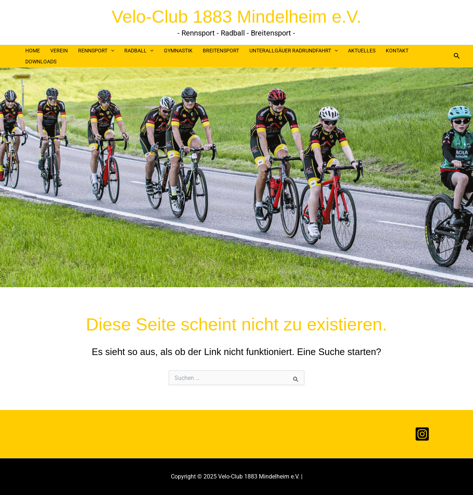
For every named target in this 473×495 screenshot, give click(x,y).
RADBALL (138, 50)
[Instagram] (422, 434)
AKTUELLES (361, 50)
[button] (457, 55)
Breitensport (221, 50)
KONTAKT (397, 50)
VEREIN (59, 50)
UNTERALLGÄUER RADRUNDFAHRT (293, 50)
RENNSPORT (96, 50)
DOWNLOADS (40, 61)
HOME (32, 50)
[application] (110, 50)
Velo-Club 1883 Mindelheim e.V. (236, 16)
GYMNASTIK (178, 50)
